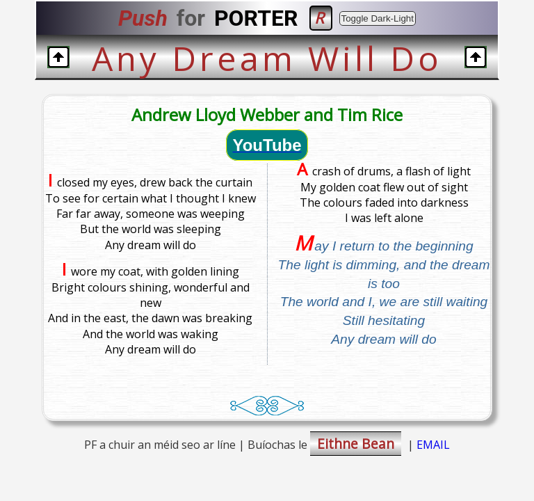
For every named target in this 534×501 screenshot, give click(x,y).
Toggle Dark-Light (377, 18)
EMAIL (433, 444)
